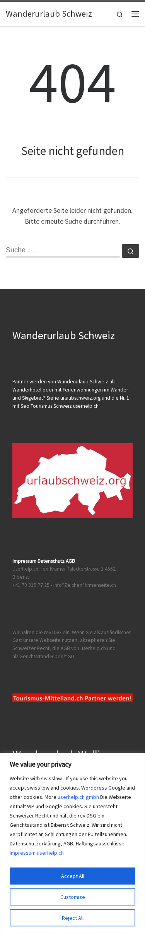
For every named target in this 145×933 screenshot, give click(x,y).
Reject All (73, 917)
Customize (72, 896)
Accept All (72, 876)
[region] (72, 843)
